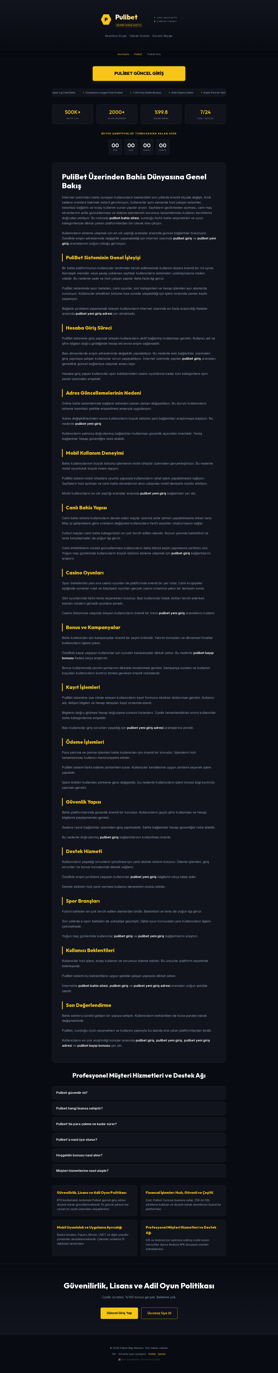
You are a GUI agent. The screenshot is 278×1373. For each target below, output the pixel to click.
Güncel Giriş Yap (119, 1313)
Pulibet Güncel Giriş (139, 73)
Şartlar (162, 1354)
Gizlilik (152, 1354)
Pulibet (138, 54)
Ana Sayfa (123, 54)
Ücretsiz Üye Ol (159, 1313)
